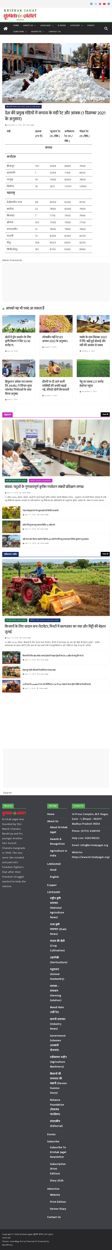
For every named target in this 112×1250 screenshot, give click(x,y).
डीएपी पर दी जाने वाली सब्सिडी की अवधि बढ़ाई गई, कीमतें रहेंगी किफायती (55, 385)
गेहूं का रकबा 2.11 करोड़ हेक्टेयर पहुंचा (92, 383)
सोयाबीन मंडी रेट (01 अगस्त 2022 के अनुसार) (55, 339)
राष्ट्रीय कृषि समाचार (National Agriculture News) (23, 107)
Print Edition (58, 1202)
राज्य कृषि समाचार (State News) (16, 481)
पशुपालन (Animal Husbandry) (40, 481)
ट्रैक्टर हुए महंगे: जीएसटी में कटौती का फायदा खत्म (39, 670)
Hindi (53, 870)
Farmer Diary (58, 1209)
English (54, 877)
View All (105, 414)
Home (16, 25)
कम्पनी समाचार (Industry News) (58, 1024)
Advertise (36, 31)
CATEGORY (75, 25)
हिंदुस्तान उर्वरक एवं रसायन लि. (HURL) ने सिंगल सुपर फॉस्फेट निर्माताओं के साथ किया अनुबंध (18, 387)
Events (91, 25)
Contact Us (55, 31)
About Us (28, 25)
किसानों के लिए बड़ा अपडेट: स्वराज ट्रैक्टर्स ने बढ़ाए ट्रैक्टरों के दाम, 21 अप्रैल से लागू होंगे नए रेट (53, 655)
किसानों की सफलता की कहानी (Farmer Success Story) (58, 1083)
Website (55, 1195)
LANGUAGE (45, 25)
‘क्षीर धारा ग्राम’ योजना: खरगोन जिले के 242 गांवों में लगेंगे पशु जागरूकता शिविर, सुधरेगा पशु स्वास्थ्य (56, 539)
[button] (34, 25)
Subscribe (18, 31)
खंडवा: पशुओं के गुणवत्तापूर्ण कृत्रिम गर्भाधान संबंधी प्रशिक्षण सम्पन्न (44, 487)
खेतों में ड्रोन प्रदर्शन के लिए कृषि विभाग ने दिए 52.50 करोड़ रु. (18, 341)
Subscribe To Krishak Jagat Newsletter (58, 1152)
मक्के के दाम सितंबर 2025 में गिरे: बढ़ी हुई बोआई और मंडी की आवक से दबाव (93, 341)
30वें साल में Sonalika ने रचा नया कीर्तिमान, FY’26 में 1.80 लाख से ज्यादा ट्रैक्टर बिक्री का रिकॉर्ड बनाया (57, 684)
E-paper (62, 25)
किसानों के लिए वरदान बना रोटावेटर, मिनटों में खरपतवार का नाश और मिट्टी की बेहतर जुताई (55, 629)
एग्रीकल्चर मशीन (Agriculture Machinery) (44, 620)
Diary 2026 (56, 1180)
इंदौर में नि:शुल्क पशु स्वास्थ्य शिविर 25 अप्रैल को (39, 525)
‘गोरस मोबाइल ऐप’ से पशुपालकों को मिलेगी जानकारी (40, 510)
